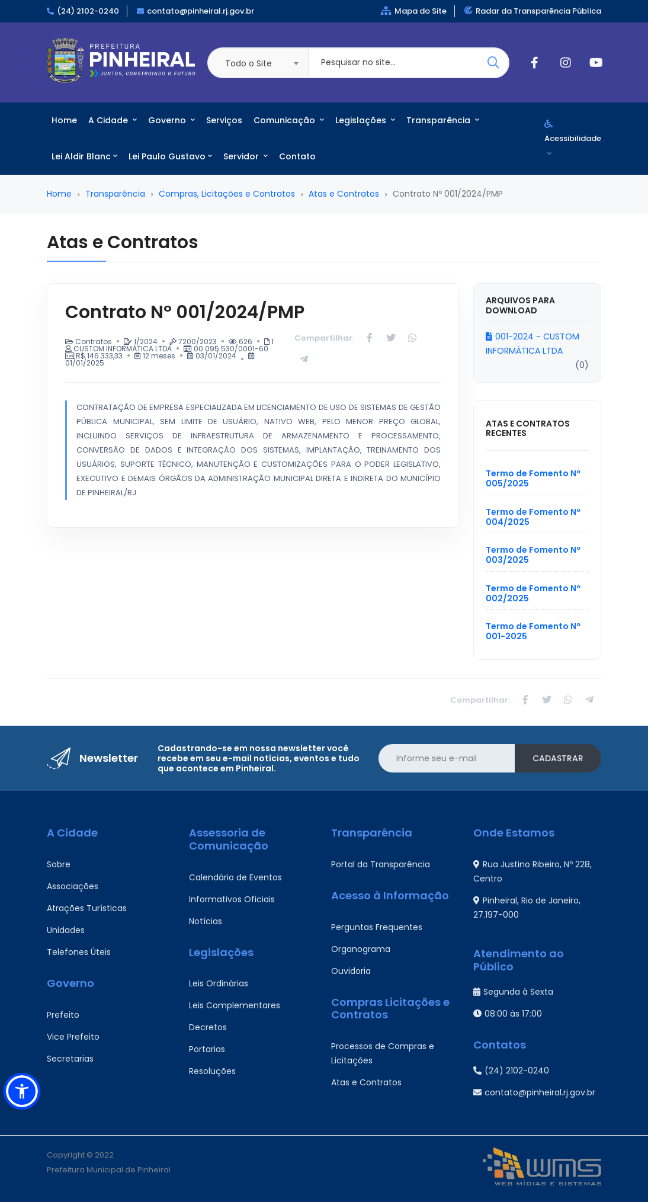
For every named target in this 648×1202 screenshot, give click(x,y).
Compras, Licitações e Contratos (227, 194)
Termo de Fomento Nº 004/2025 (533, 517)
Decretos (208, 1027)
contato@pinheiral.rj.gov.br (200, 11)
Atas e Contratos (344, 194)
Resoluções (212, 1071)
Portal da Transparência (380, 864)
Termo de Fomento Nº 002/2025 (533, 593)
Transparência (442, 120)
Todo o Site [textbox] (248, 63)
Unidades (66, 930)
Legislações (365, 120)
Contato (297, 156)
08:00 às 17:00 (507, 1014)
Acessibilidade (572, 138)
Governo (171, 120)
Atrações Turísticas (87, 908)
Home (64, 120)
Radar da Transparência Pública (532, 11)
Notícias (205, 921)
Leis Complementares (234, 1005)
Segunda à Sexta (513, 992)
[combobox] (257, 62)
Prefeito (63, 1015)
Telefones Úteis (79, 952)
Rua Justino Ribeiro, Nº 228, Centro (532, 871)
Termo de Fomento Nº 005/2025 (533, 478)
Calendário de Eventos (235, 877)
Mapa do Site (414, 11)
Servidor (245, 156)
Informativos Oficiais (232, 899)
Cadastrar (557, 758)
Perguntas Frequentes (376, 927)
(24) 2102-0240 (88, 11)
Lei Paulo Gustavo (170, 156)
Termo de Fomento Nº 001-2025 (533, 631)
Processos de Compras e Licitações (382, 1053)
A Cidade (112, 120)
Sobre (58, 864)
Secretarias (70, 1059)
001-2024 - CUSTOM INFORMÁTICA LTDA (532, 344)
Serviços (224, 120)
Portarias (207, 1049)
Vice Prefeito (73, 1037)
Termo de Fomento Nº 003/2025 (533, 555)
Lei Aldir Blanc (84, 156)
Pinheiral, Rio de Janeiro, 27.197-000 (526, 908)
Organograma (360, 949)
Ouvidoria (351, 971)
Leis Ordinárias (218, 983)
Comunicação (289, 120)
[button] (22, 1091)
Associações (72, 886)
